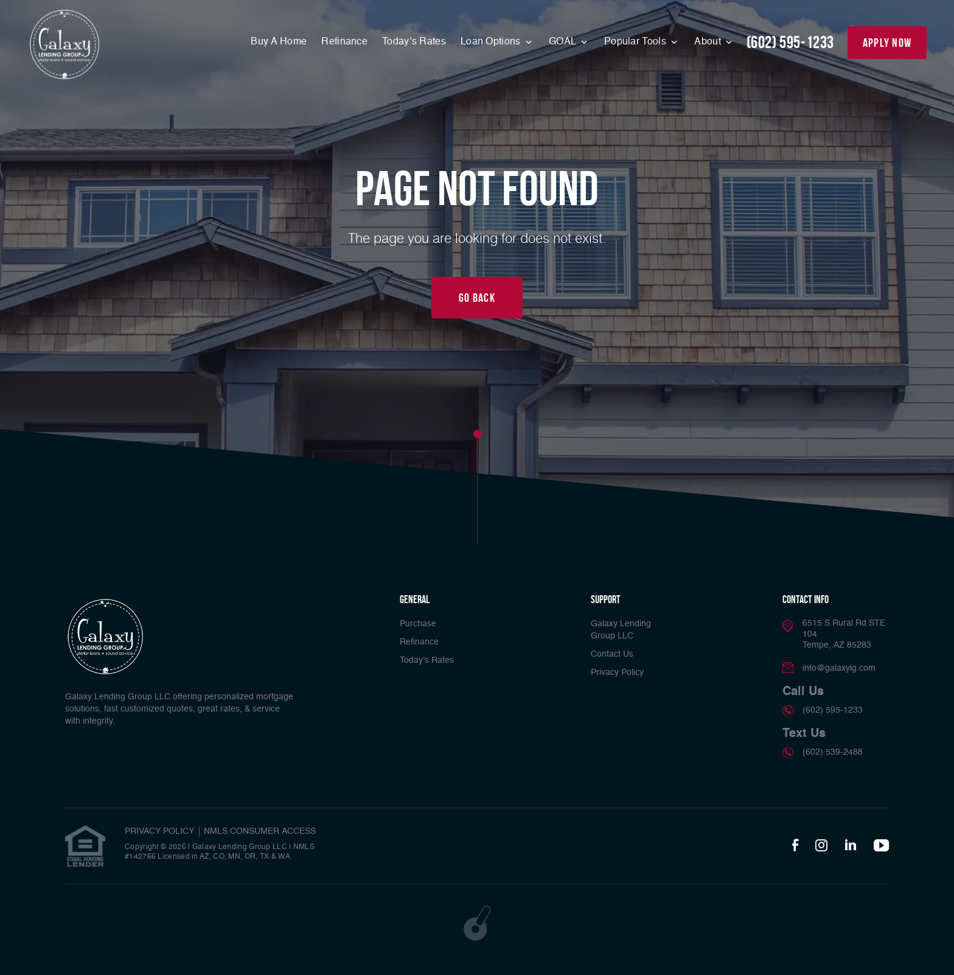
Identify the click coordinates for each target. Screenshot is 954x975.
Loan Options (492, 42)
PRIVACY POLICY (159, 831)
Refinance (344, 42)
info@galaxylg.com (839, 668)
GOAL (564, 42)
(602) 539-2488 (833, 752)
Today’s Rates (414, 42)
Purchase (418, 624)
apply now (887, 42)
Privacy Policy (617, 672)
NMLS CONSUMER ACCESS (260, 831)
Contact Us (612, 654)
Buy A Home (279, 42)
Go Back (477, 297)
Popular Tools (636, 42)
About (708, 42)
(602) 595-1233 (790, 42)
